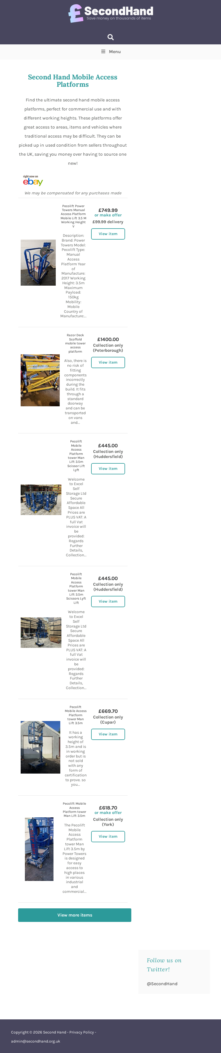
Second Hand (54, 1032)
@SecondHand (162, 983)
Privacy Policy (81, 1032)
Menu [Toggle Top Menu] (110, 51)
